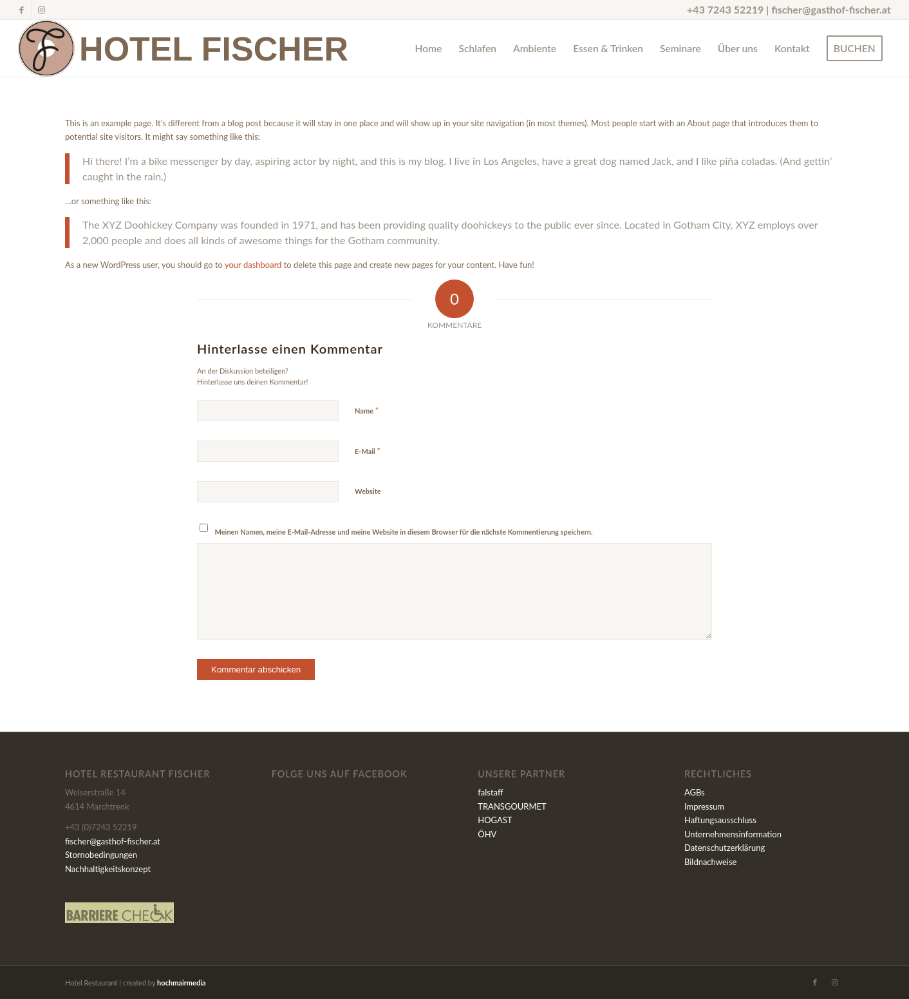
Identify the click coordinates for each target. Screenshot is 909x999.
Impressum (704, 806)
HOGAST (495, 820)
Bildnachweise (710, 862)
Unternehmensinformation (733, 834)
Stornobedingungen (101, 855)
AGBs (694, 792)
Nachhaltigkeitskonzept (108, 869)
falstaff (490, 792)
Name (367, 410)
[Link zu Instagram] (41, 9)
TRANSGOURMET (512, 806)
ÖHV (487, 834)
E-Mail (367, 451)
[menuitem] (429, 48)
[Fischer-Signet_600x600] (46, 48)
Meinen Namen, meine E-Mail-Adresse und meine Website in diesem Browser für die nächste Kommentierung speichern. (404, 532)
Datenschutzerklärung (724, 847)
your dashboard (253, 265)
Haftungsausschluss (720, 820)
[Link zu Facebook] (21, 9)
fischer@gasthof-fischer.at (831, 9)
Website (368, 491)
